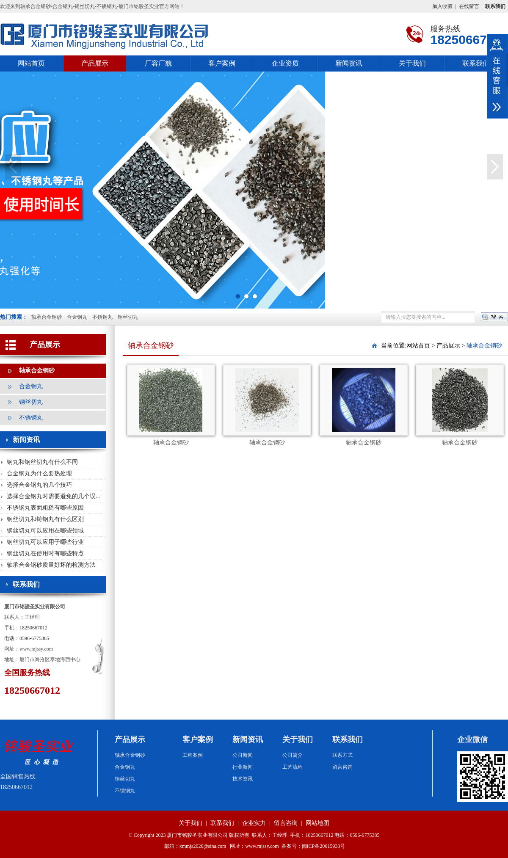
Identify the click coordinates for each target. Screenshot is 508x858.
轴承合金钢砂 (46, 317)
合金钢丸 (77, 317)
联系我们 (475, 63)
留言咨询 (342, 767)
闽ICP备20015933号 (323, 846)
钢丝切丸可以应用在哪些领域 (45, 530)
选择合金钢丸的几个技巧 (39, 485)
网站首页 (31, 63)
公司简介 (292, 755)
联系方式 (342, 755)
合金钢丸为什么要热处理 (39, 473)
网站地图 (317, 823)
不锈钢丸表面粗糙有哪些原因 (45, 508)
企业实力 (254, 823)
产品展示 (94, 63)
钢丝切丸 (128, 317)
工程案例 (192, 755)
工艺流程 (292, 767)
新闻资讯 (348, 63)
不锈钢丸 (102, 317)
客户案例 (221, 63)
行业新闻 (242, 767)
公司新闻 (242, 755)
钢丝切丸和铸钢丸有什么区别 (45, 519)
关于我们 (412, 63)
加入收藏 (442, 6)
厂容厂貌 (158, 63)
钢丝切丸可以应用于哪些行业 (45, 542)
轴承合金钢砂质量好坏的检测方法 (51, 565)
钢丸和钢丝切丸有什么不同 (42, 462)
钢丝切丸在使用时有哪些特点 (45, 553)
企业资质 (285, 63)
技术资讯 (242, 779)
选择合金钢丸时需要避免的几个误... (53, 496)
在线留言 (469, 6)
